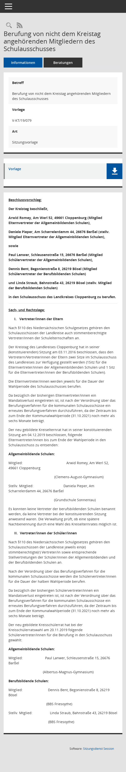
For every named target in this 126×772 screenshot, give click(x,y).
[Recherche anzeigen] (9, 26)
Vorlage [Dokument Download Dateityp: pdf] (14, 169)
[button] (114, 171)
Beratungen (63, 62)
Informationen (23, 62)
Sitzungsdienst (98, 749)
